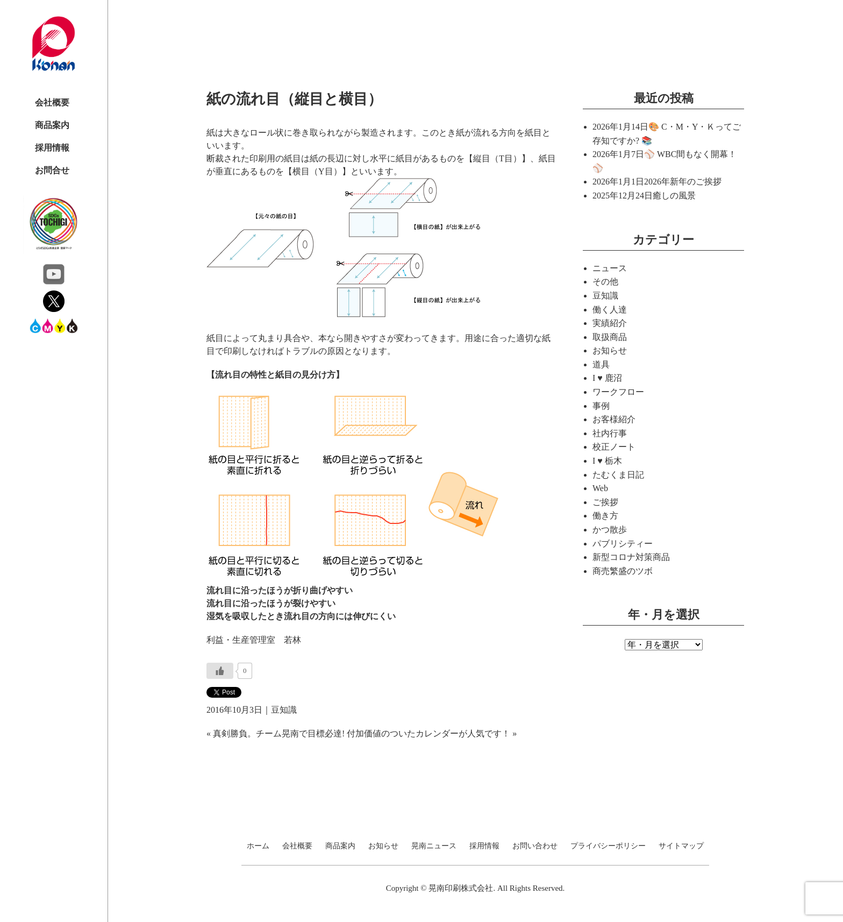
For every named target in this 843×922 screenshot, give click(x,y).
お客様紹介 (613, 419)
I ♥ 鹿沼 (607, 377)
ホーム (258, 846)
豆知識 (284, 709)
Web (600, 488)
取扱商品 (609, 337)
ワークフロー (618, 391)
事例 (601, 405)
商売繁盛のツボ (622, 571)
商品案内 (52, 125)
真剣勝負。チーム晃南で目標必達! (279, 733)
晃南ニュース (433, 846)
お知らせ (609, 350)
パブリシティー (622, 543)
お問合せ (52, 170)
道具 (601, 364)
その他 (605, 281)
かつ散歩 (609, 529)
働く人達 (609, 309)
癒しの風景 (674, 195)
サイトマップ (681, 846)
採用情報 (52, 147)
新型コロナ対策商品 (631, 557)
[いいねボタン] (219, 671)
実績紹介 (609, 323)
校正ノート (613, 446)
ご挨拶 (605, 502)
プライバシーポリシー (608, 846)
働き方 (605, 515)
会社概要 (52, 102)
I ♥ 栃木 (607, 460)
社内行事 (609, 433)
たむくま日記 (618, 474)
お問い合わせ (535, 846)
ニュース (609, 268)
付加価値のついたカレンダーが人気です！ (428, 733)
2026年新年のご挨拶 (682, 181)
